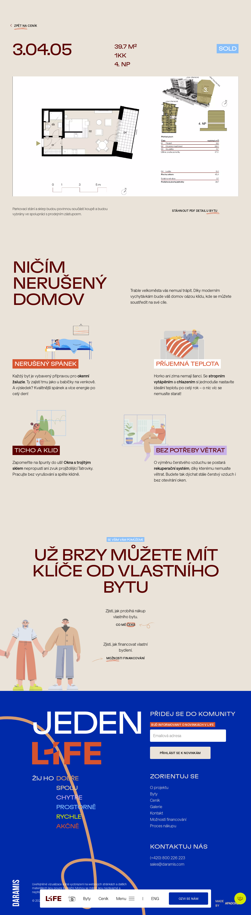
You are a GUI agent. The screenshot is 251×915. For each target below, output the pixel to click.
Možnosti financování (168, 819)
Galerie (156, 806)
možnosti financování (125, 658)
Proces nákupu (163, 825)
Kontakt (156, 813)
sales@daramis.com (167, 864)
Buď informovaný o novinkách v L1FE (182, 724)
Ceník (103, 898)
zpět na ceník (23, 26)
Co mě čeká (125, 624)
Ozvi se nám (189, 898)
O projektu (159, 787)
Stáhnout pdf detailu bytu (194, 210)
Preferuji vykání (241, 898)
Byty (87, 898)
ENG (155, 898)
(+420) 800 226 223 (167, 857)
